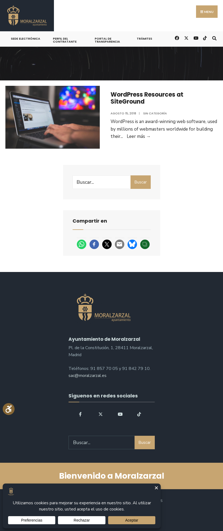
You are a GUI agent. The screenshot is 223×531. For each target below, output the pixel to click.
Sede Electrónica (25, 38)
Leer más (139, 136)
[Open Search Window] (214, 37)
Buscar (140, 182)
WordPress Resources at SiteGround (147, 98)
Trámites (144, 38)
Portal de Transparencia (107, 40)
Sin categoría (155, 113)
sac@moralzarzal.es (87, 376)
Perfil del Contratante (65, 40)
